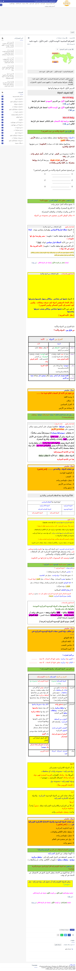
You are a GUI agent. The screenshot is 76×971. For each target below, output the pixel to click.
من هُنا (66, 104)
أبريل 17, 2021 (10, 65)
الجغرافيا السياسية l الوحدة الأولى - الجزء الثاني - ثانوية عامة (8, 69)
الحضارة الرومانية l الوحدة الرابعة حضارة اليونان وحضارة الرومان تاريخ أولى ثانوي (8, 53)
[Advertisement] (38, 18)
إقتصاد (12, 119)
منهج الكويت (12, 3)
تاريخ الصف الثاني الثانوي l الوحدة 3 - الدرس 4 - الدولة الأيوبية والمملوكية (8, 76)
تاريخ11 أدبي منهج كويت (12, 125)
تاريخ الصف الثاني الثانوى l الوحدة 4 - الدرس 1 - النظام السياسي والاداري (8, 45)
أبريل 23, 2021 (10, 50)
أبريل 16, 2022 (10, 42)
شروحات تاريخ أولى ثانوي (12, 135)
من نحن (39, 1)
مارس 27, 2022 (10, 73)
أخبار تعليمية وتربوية (50, 3)
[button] (69, 935)
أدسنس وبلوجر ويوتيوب (50, 6)
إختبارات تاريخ (12, 99)
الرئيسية (72, 38)
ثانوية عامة (42, 3)
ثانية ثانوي (37, 3)
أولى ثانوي (31, 3)
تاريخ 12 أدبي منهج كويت (12, 122)
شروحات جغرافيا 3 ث (61, 38)
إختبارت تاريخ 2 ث (12, 112)
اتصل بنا (36, 1)
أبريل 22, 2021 (10, 81)
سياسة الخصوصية (52, 1)
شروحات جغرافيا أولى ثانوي (12, 140)
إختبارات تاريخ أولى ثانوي (12, 101)
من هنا (34, 262)
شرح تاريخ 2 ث (12, 127)
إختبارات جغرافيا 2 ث (12, 106)
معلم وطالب (72, 964)
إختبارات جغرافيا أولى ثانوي (12, 109)
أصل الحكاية (18, 3)
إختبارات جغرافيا (12, 104)
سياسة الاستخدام (45, 1)
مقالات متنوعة (25, 3)
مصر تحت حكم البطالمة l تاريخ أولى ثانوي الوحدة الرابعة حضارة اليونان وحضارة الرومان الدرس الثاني (8, 61)
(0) (29, 44)
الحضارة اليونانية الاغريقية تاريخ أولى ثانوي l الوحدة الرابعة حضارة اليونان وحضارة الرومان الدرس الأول (8, 84)
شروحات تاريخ (12, 132)
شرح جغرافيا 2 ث (12, 130)
